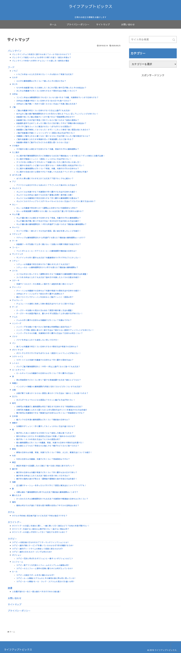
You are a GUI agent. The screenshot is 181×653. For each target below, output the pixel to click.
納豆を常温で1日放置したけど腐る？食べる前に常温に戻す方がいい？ (45, 465)
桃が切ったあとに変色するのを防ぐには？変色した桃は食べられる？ (44, 433)
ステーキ (15, 280)
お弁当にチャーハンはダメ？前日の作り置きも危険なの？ (40, 294)
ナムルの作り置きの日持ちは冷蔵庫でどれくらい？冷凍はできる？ (44, 320)
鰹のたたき (16, 495)
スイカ (15, 270)
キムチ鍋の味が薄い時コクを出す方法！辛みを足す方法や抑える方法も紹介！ (48, 221)
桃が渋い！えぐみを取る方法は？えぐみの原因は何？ (38, 439)
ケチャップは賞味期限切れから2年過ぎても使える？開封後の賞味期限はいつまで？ (51, 237)
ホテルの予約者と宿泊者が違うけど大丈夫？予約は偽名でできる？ (39, 515)
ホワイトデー (14, 522)
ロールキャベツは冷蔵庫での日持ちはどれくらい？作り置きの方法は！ (45, 373)
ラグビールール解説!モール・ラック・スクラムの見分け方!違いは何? (45, 581)
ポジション (16, 555)
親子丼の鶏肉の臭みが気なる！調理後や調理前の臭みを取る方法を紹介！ (46, 479)
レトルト (15, 363)
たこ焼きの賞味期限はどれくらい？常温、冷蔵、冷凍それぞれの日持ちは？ (47, 168)
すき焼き (15, 145)
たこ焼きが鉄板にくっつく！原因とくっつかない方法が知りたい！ (44, 159)
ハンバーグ (16, 323)
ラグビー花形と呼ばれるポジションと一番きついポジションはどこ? (44, 558)
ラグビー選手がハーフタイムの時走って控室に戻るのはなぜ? (37, 548)
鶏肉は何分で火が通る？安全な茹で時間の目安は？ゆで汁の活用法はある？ (47, 505)
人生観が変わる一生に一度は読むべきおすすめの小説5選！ (36, 591)
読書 (10, 587)
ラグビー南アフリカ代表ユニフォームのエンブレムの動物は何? (42, 565)
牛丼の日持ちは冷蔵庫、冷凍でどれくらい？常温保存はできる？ (43, 459)
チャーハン (16, 287)
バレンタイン (14, 50)
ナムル (15, 317)
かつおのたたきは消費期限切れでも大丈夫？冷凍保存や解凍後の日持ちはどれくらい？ (52, 499)
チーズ (15, 307)
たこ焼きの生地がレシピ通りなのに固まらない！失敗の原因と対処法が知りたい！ (50, 165)
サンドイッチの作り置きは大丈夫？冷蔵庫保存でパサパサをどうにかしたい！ (48, 257)
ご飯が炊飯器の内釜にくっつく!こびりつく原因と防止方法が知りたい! (45, 133)
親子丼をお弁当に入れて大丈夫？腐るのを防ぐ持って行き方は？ (43, 475)
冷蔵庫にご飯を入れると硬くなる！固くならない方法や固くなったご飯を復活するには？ (53, 136)
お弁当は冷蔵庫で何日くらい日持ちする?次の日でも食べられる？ (43, 100)
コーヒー (15, 247)
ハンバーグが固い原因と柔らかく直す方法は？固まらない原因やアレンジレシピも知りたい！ (55, 330)
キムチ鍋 (15, 214)
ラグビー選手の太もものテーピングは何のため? (32, 552)
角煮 (14, 482)
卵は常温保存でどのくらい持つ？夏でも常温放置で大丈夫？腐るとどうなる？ (48, 380)
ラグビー (12, 538)
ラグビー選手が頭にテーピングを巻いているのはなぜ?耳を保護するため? (42, 545)
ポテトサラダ (17, 350)
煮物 (14, 449)
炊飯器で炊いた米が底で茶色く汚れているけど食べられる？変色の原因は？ (47, 120)
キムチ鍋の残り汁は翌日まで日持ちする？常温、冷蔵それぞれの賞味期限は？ (48, 218)
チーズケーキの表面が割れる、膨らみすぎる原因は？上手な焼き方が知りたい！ (49, 313)
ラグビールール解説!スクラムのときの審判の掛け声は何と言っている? (45, 578)
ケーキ (15, 240)
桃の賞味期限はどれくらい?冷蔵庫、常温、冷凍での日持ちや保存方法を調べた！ (50, 442)
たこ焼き (15, 152)
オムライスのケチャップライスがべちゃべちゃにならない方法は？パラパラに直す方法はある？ (56, 201)
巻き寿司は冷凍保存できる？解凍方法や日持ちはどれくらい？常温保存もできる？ (50, 413)
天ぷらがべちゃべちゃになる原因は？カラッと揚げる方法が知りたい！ (45, 400)
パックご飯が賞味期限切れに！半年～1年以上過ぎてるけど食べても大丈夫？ (48, 366)
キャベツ (15, 227)
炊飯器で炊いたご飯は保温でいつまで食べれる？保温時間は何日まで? (45, 117)
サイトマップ (14, 604)
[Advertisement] (153, 110)
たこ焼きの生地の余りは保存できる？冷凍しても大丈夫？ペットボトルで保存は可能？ (52, 172)
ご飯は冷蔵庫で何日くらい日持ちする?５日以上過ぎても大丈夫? (43, 110)
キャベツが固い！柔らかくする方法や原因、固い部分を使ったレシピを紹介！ (48, 231)
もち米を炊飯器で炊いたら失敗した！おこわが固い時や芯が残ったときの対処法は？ (51, 87)
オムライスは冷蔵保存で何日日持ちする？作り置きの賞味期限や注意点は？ (47, 198)
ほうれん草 (16, 175)
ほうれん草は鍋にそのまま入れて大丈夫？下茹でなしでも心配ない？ (44, 178)
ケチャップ (16, 234)
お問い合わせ (14, 598)
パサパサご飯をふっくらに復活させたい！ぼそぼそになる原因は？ (44, 126)
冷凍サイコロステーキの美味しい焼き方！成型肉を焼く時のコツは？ (44, 284)
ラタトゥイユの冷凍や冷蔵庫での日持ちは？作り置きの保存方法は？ (44, 360)
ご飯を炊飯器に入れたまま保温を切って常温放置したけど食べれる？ (44, 139)
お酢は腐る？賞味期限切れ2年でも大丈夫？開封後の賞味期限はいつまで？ (47, 492)
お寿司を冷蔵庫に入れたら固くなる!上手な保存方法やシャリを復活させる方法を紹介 (51, 410)
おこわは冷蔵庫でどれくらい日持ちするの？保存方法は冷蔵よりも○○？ (46, 91)
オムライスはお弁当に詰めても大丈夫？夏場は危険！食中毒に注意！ (44, 195)
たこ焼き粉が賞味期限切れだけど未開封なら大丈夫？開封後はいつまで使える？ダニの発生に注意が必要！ (60, 155)
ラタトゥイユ (17, 356)
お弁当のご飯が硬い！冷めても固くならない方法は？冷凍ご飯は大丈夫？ (46, 104)
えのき (15, 77)
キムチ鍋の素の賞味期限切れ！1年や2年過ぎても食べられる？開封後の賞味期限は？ (51, 224)
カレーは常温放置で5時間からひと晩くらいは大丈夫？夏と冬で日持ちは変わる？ (50, 211)
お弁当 (15, 94)
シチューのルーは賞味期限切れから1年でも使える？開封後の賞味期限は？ (47, 267)
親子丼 (15, 469)
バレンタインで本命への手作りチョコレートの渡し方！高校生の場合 (40, 60)
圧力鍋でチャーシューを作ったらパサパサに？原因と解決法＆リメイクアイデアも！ (51, 485)
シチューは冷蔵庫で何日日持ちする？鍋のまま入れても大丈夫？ (43, 264)
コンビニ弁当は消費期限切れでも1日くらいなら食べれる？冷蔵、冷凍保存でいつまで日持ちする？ (57, 97)
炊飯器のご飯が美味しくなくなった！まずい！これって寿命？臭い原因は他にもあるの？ (53, 129)
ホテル (11, 512)
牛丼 (14, 455)
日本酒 (15, 416)
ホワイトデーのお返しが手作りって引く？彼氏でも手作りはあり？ (39, 532)
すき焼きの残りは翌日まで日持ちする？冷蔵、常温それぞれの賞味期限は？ (47, 149)
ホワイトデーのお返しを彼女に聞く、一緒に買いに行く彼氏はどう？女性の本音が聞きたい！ (51, 525)
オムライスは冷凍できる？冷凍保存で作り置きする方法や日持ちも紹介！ (46, 192)
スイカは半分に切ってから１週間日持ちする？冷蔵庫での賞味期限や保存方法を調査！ (52, 274)
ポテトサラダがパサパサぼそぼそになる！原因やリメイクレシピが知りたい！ (48, 353)
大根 (14, 390)
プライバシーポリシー (19, 610)
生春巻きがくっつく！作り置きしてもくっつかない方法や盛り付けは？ (45, 426)
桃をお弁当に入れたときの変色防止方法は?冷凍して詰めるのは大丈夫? (46, 436)
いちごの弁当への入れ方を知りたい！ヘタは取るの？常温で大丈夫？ (44, 74)
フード (11, 67)
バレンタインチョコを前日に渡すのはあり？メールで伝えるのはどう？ (41, 54)
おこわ (15, 84)
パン (14, 343)
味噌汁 (15, 383)
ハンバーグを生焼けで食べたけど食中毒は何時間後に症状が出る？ (44, 327)
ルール (15, 571)
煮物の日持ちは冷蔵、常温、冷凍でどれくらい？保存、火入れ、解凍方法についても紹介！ (54, 452)
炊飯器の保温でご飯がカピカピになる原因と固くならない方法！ (43, 142)
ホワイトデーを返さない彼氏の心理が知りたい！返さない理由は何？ (40, 529)
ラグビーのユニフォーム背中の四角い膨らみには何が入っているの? (44, 568)
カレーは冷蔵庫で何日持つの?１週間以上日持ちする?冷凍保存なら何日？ (47, 208)
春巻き (15, 423)
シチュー (15, 260)
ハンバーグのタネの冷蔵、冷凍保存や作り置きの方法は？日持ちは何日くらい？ (49, 333)
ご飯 (14, 107)
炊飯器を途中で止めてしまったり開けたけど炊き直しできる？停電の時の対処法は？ (51, 123)
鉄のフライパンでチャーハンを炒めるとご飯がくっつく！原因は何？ (44, 297)
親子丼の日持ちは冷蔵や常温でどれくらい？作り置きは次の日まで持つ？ (46, 472)
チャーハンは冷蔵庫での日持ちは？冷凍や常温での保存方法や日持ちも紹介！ (48, 290)
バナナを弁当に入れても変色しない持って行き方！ (37, 340)
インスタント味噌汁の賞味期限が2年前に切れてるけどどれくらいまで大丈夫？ (49, 386)
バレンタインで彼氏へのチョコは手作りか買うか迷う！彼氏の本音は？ (41, 57)
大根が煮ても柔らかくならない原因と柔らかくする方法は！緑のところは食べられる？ (52, 393)
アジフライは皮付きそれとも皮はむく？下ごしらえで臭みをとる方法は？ (46, 185)
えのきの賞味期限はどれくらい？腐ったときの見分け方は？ (41, 81)
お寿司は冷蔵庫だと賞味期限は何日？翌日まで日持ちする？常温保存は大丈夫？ (49, 406)
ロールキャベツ (18, 370)
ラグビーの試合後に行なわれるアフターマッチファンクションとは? (40, 542)
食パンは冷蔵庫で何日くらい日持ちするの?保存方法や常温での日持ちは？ (47, 346)
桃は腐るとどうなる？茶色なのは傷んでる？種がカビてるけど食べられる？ (47, 445)
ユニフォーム (17, 562)
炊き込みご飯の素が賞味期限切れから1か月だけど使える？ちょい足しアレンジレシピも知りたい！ (57, 113)
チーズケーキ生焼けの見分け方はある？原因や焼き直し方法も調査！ (44, 310)
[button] (174, 39)
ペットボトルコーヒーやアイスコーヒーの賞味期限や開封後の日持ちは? (46, 251)
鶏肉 (14, 502)
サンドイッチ (17, 254)
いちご (15, 71)
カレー (15, 204)
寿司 (14, 403)
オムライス (16, 188)
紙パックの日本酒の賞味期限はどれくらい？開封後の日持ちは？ (43, 419)
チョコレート (17, 300)
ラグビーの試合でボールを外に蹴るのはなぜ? (35, 575)
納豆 (14, 462)
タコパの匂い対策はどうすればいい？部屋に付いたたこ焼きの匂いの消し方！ (48, 162)
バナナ (15, 336)
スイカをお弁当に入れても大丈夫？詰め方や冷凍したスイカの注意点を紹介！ (48, 277)
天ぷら (15, 396)
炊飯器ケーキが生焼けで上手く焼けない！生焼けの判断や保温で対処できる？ (48, 244)
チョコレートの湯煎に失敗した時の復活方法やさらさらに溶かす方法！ (45, 303)
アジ (14, 181)
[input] (153, 39)
